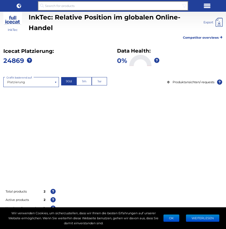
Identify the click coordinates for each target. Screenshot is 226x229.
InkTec (13, 29)
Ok (171, 218)
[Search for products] (113, 5)
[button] (18, 6)
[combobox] (7, 82)
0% (122, 60)
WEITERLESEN (203, 218)
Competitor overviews (203, 36)
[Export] (213, 22)
